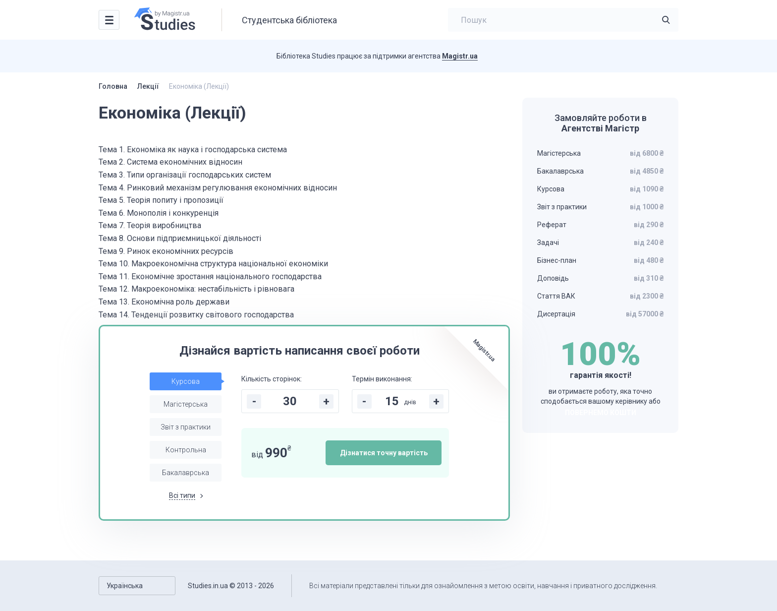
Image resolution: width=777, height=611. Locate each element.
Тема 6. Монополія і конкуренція (159, 213)
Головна (113, 86)
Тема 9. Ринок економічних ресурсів (166, 251)
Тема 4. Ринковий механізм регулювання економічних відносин (218, 187)
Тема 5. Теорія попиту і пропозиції (161, 200)
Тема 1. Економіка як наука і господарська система (193, 149)
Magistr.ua (460, 56)
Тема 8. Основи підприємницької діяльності (180, 238)
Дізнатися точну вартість (384, 453)
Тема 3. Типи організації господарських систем (185, 175)
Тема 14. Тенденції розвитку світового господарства (196, 314)
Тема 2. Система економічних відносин (170, 162)
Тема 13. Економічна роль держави (164, 301)
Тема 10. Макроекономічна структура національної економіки (213, 263)
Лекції (148, 86)
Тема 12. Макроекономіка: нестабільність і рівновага (196, 289)
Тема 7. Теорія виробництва (150, 225)
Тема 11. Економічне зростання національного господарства (210, 276)
